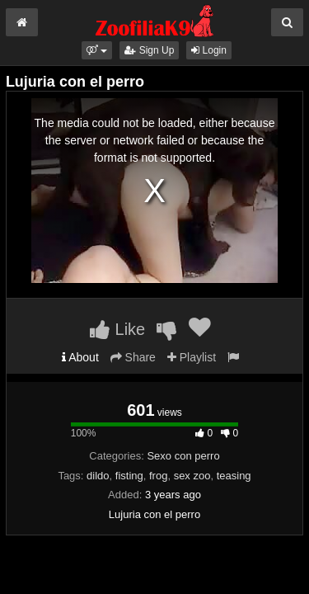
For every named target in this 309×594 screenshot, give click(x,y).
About (80, 357)
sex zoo (192, 475)
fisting (129, 475)
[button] (97, 50)
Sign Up (149, 50)
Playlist (191, 357)
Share (133, 357)
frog (158, 475)
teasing (234, 475)
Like (117, 329)
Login (209, 50)
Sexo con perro (183, 456)
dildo (98, 475)
